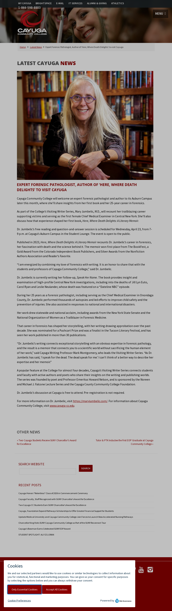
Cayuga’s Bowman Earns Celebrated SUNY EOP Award (44, 528)
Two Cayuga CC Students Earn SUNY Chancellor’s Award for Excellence (52, 505)
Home (23, 47)
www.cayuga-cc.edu (62, 405)
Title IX (94, 570)
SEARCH (85, 468)
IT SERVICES (75, 3)
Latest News (36, 47)
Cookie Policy (63, 570)
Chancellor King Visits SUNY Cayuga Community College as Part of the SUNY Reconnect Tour (62, 522)
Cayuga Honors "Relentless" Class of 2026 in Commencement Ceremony (53, 493)
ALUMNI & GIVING (97, 3)
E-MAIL (60, 3)
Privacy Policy (46, 570)
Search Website (31, 464)
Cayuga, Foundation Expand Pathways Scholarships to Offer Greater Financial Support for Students (66, 511)
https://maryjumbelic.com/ (90, 401)
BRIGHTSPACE (44, 3)
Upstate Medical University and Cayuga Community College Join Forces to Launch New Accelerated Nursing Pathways (75, 516)
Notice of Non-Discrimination (54, 573)
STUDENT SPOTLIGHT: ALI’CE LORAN (36, 534)
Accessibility (78, 573)
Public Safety (80, 570)
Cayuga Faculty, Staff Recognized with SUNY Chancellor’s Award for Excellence (56, 499)
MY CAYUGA (24, 3)
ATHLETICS (117, 3)
